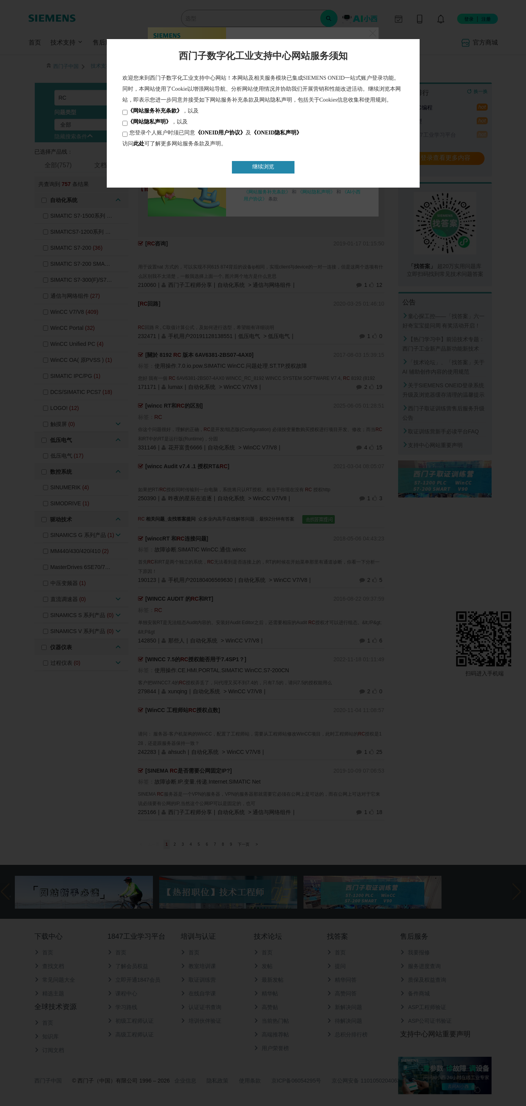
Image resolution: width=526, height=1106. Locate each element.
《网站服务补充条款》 (154, 111)
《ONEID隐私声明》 (276, 133)
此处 (138, 144)
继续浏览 (263, 167)
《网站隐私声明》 (149, 122)
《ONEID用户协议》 (220, 133)
